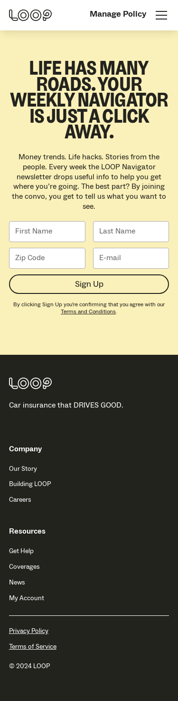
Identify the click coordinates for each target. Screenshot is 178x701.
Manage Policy (118, 14)
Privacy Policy (28, 631)
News (17, 582)
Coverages (24, 567)
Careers (20, 500)
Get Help (21, 551)
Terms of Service (32, 647)
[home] (30, 15)
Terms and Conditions (88, 311)
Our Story (23, 469)
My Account (26, 598)
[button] (159, 15)
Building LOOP (30, 484)
